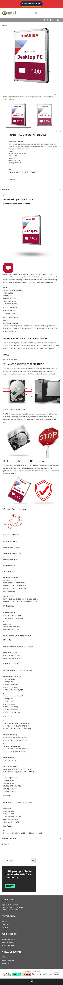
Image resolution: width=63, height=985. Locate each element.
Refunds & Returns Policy (9, 939)
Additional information (9, 838)
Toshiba (33, 172)
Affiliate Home (6, 957)
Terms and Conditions (8, 945)
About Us (4, 921)
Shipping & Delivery (8, 942)
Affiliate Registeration (8, 960)
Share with (12, 179)
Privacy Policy (6, 924)
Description (5, 189)
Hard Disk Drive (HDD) (23, 172)
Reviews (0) (5, 844)
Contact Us (5, 927)
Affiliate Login (6, 963)
